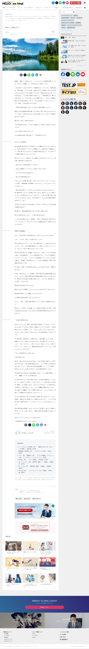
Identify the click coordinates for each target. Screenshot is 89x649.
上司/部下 (64, 27)
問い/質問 (19, 498)
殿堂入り (74, 37)
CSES (33, 634)
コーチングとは (11, 7)
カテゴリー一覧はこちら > (67, 30)
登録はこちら (44, 607)
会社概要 (6, 634)
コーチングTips (28, 7)
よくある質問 (63, 635)
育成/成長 (64, 25)
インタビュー (38, 7)
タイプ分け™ (35, 636)
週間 (66, 37)
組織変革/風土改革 (71, 27)
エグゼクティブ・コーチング (68, 20)
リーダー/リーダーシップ (67, 15)
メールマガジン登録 (64, 632)
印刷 (53, 31)
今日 (62, 37)
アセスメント (48, 7)
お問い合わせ (78, 7)
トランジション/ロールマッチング (74, 25)
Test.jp (33, 637)
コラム (19, 7)
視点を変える (36, 498)
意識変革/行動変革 (65, 17)
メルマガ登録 (75, 3)
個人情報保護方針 (64, 640)
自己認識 (27, 498)
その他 (56, 7)
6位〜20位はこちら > (82, 65)
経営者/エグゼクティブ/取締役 (68, 22)
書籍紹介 (6, 637)
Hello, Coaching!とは (68, 7)
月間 (70, 37)
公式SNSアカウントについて (67, 78)
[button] (85, 7)
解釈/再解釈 (78, 22)
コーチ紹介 (6, 636)
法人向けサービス (8, 639)
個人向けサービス (8, 641)
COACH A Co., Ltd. (74, 646)
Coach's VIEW (8, 14)
